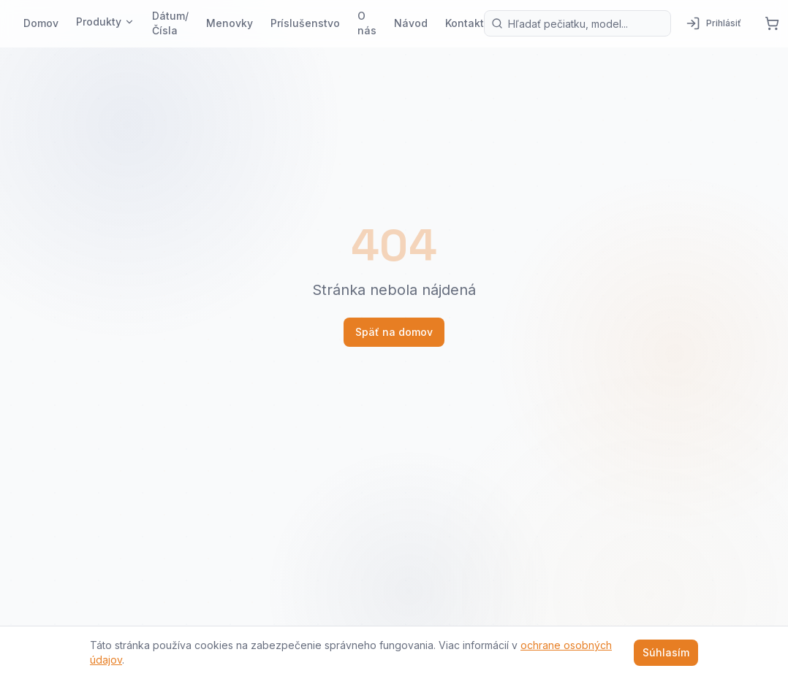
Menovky (229, 23)
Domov (40, 23)
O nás (366, 23)
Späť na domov (394, 332)
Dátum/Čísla (170, 23)
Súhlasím (666, 652)
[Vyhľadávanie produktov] (577, 23)
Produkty (105, 21)
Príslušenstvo (305, 23)
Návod (411, 23)
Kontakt (464, 23)
